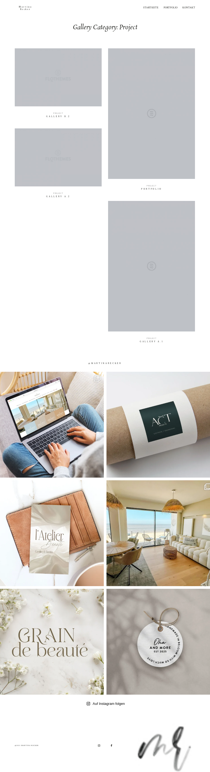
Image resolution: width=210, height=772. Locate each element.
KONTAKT (188, 7)
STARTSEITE (151, 7)
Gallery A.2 (58, 165)
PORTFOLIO (171, 7)
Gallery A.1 (152, 273)
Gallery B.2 (58, 85)
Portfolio (151, 121)
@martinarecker (104, 363)
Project (58, 113)
